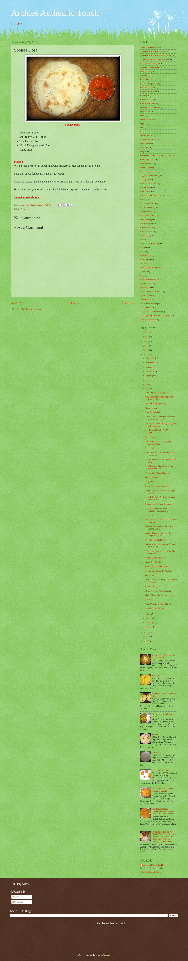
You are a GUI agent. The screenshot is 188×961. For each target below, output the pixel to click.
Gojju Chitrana (151, 575)
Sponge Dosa (150, 437)
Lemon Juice (150, 448)
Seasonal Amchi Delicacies (151, 268)
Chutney (143, 95)
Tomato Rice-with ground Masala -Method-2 (162, 789)
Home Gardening (147, 167)
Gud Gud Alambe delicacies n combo (155, 155)
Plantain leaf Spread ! (149, 244)
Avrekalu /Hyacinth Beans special (154, 59)
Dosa (23, 209)
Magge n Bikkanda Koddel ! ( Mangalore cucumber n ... (157, 509)
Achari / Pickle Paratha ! (155, 608)
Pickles (143, 240)
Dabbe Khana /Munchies (150, 107)
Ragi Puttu (149, 482)
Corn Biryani (157, 675)
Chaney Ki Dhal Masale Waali (157, 567)
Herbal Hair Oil (146, 163)
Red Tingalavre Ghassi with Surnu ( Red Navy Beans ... (159, 467)
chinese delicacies (147, 91)
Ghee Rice (156, 734)
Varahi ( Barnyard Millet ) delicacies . (155, 315)
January (149, 627)
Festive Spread (146, 135)
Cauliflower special (148, 83)
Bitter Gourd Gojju (153, 562)
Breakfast (144, 75)
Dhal (142, 115)
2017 (145, 346)
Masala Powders (147, 207)
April (148, 614)
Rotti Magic (145, 255)
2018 (145, 341)
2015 (145, 354)
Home (18, 23)
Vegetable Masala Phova (155, 540)
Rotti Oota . (145, 260)
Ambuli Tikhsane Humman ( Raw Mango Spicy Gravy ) (159, 534)
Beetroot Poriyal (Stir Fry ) (156, 404)
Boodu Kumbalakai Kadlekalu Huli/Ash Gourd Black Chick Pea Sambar (163, 811)
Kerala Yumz (145, 187)
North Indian (145, 220)
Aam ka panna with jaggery (156, 392)
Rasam (143, 248)
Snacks (143, 271)
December (150, 358)
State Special (145, 288)
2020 (145, 333)
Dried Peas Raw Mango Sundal (158, 591)
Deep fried (144, 111)
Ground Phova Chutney (154, 477)
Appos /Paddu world (148, 47)
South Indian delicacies (149, 280)
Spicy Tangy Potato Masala (156, 486)
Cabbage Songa (151, 586)
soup (142, 275)
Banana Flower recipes (149, 63)
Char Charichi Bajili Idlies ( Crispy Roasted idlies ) (159, 398)
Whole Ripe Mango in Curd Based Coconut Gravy (159, 527)
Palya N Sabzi (146, 224)
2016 (145, 350)
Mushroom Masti (147, 215)
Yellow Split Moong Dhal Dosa (158, 473)
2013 (145, 637)
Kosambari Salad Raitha (150, 195)
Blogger (106, 955)
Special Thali (145, 284)
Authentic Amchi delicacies (151, 51)
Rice (142, 251)
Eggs (142, 131)
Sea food (143, 264)
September (150, 371)
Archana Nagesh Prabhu (153, 865)
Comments (17, 902)
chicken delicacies (147, 87)
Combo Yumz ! (146, 99)
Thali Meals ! (145, 308)
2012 (145, 641)
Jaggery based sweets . (149, 175)
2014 (145, 632)
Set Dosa (148, 600)
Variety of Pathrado (148, 320)
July (148, 380)
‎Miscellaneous (146, 211)
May (148, 389)
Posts (15, 897)
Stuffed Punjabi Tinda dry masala (158, 504)
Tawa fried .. (145, 300)
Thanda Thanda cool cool (150, 312)
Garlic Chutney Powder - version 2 (159, 595)
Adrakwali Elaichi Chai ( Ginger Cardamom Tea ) (158, 442)
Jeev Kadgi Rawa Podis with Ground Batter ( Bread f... (160, 498)
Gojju (142, 151)
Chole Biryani (151, 408)
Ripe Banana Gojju (153, 412)
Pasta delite (145, 235)
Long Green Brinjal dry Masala (158, 571)
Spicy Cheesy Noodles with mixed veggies (163, 656)
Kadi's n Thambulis (148, 183)
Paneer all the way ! (148, 227)
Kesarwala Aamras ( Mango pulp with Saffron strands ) (160, 424)
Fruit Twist (144, 147)
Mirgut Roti (157, 752)
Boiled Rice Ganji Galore (150, 67)
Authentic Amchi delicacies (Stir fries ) (156, 55)
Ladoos (143, 200)
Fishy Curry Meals (147, 139)
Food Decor (145, 143)
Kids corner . (145, 191)
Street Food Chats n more (150, 292)
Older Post (128, 302)
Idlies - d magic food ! (149, 171)
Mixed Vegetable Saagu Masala (158, 604)
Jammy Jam (145, 180)
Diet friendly (145, 119)
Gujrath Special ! (147, 159)
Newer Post (17, 302)
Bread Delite (145, 71)
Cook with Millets (147, 103)
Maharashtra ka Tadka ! (149, 204)
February (150, 622)
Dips (142, 123)
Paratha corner (146, 231)
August (149, 376)
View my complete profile (150, 872)
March (149, 618)
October (149, 367)
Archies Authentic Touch (55, 13)
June (148, 384)
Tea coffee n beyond (148, 304)
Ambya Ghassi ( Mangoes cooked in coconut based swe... (160, 418)
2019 (145, 337)
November (150, 363)
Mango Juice (150, 515)
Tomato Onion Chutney (154, 558)
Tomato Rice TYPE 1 (161, 770)
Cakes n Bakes (146, 79)
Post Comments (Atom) (31, 309)
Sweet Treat (145, 295)
